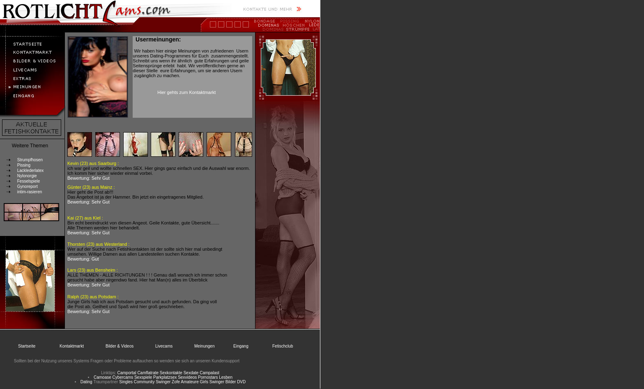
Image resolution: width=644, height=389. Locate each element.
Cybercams (123, 377)
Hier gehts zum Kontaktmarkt (186, 92)
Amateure (189, 382)
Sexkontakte (171, 373)
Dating (86, 382)
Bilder (230, 382)
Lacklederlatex (30, 170)
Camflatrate (148, 373)
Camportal (126, 373)
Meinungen (204, 346)
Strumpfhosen (30, 160)
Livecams (163, 346)
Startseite (26, 346)
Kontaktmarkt (72, 346)
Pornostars (208, 377)
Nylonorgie (27, 176)
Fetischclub (282, 346)
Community (144, 382)
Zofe (176, 382)
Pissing (23, 165)
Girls (204, 382)
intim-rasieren (29, 192)
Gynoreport (27, 186)
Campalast (209, 373)
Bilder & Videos (119, 346)
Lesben (225, 377)
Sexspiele (143, 377)
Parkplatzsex (165, 377)
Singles (126, 382)
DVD (241, 382)
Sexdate (191, 373)
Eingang (240, 346)
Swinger (163, 382)
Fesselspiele (28, 181)
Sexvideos (187, 377)
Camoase (102, 377)
